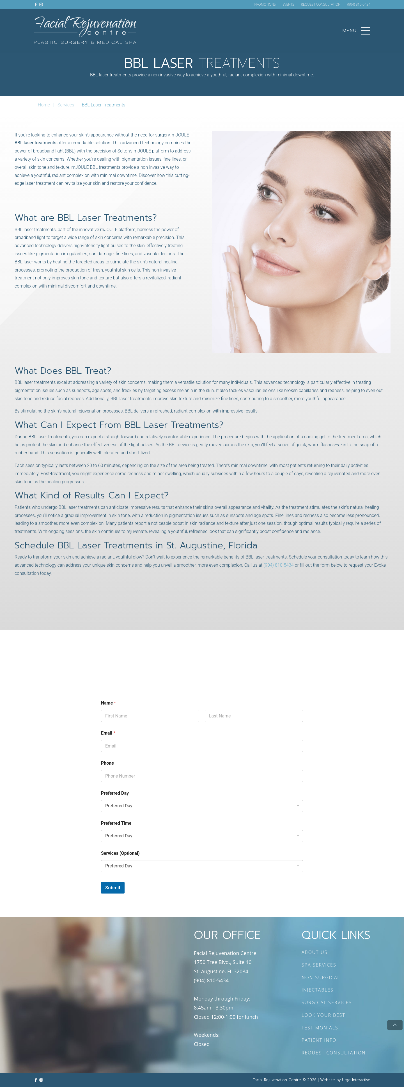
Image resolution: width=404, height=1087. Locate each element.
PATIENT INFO (319, 1040)
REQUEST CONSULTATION (321, 4)
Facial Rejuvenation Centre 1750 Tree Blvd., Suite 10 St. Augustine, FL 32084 (225, 962)
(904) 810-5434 (358, 4)
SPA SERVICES (319, 965)
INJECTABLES (318, 990)
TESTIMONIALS (320, 1028)
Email (108, 733)
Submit (112, 887)
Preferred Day (115, 793)
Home (44, 105)
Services (66, 105)
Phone (107, 763)
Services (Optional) (120, 853)
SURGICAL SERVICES (327, 1002)
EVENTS (288, 4)
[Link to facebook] (36, 4)
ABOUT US (314, 952)
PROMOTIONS (265, 4)
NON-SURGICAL (321, 977)
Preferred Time (116, 823)
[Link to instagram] (41, 4)
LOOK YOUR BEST (323, 1015)
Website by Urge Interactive (345, 1080)
